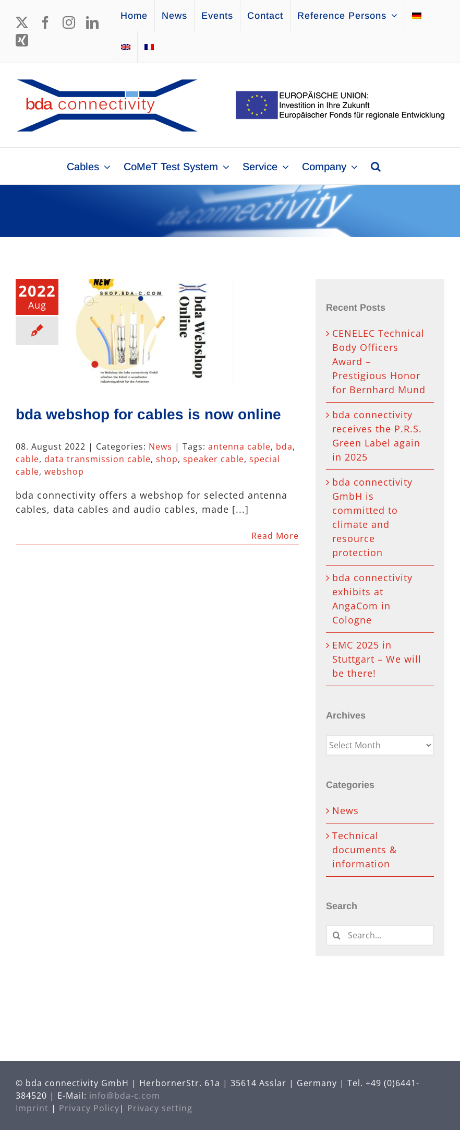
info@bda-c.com (124, 1095)
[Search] (336, 935)
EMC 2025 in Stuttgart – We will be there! (376, 659)
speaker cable (213, 459)
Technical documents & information (364, 849)
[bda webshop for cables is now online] (150, 331)
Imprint (32, 1108)
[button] (376, 166)
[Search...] (380, 935)
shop (167, 459)
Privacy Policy (89, 1108)
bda (284, 446)
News (160, 446)
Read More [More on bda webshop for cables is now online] (275, 536)
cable (27, 459)
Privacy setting (159, 1108)
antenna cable (239, 446)
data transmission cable (97, 459)
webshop (64, 471)
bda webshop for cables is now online (148, 414)
